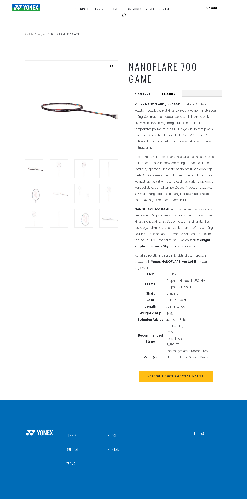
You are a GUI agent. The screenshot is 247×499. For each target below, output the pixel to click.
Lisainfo (169, 93)
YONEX (150, 9)
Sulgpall (82, 9)
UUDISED (114, 9)
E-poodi (211, 8)
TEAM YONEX (133, 9)
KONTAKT (165, 9)
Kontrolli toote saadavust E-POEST (176, 376)
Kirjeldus (143, 93)
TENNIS (98, 9)
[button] (111, 66)
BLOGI (112, 435)
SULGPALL (73, 449)
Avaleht (29, 34)
